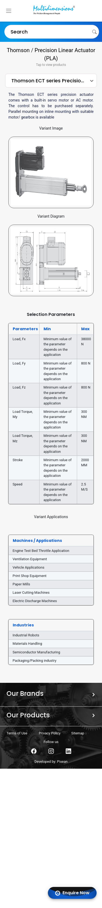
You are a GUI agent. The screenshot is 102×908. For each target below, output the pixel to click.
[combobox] (7, 31)
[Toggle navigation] (8, 11)
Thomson (18, 50)
